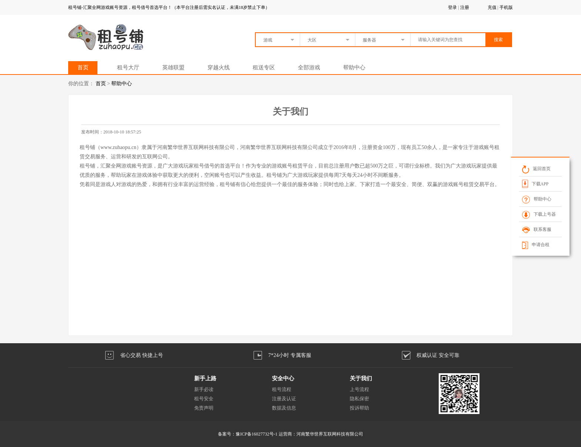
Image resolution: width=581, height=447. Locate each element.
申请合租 (535, 244)
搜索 (498, 39)
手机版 (506, 7)
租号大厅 (128, 67)
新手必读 (203, 389)
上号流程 (359, 389)
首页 (83, 67)
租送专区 (264, 67)
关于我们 (361, 378)
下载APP (535, 183)
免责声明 (203, 408)
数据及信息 (284, 408)
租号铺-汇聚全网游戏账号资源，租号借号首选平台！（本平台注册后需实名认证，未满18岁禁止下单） (169, 7)
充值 (492, 7)
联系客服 (536, 229)
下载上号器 (538, 214)
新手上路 (205, 378)
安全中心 (283, 378)
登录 (452, 7)
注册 (464, 7)
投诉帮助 (359, 408)
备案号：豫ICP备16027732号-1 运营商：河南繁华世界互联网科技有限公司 (290, 434)
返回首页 (536, 168)
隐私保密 (359, 398)
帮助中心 (354, 67)
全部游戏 (309, 67)
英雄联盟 (173, 67)
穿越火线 (219, 67)
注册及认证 (284, 398)
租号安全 (203, 398)
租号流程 (281, 389)
